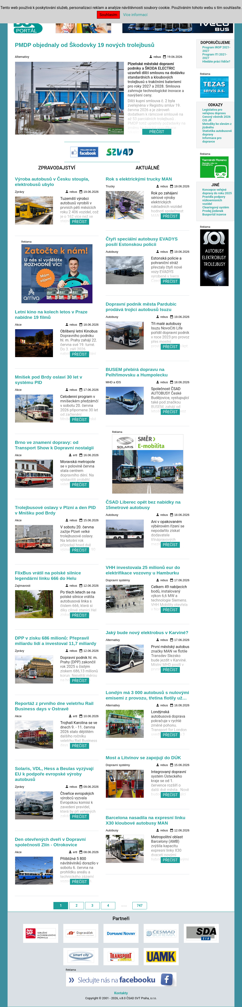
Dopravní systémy (118, 580)
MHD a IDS (113, 382)
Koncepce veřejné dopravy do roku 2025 (217, 191)
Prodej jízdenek (212, 211)
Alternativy (22, 57)
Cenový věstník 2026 (216, 116)
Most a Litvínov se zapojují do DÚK (143, 757)
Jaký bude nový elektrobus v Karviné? (147, 632)
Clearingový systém (215, 207)
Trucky (110, 186)
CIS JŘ (206, 120)
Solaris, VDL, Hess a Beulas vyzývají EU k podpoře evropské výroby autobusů (54, 774)
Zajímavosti (22, 585)
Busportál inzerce (214, 214)
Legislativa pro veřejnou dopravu (214, 111)
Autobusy (112, 251)
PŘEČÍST (79, 221)
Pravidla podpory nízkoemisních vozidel (213, 200)
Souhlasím (108, 15)
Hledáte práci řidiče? (216, 61)
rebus (155, 57)
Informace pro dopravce (211, 139)
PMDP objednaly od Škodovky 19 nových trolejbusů (84, 45)
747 (140, 905)
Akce (18, 324)
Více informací (135, 15)
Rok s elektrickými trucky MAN (139, 179)
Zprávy (19, 192)
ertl (72, 455)
